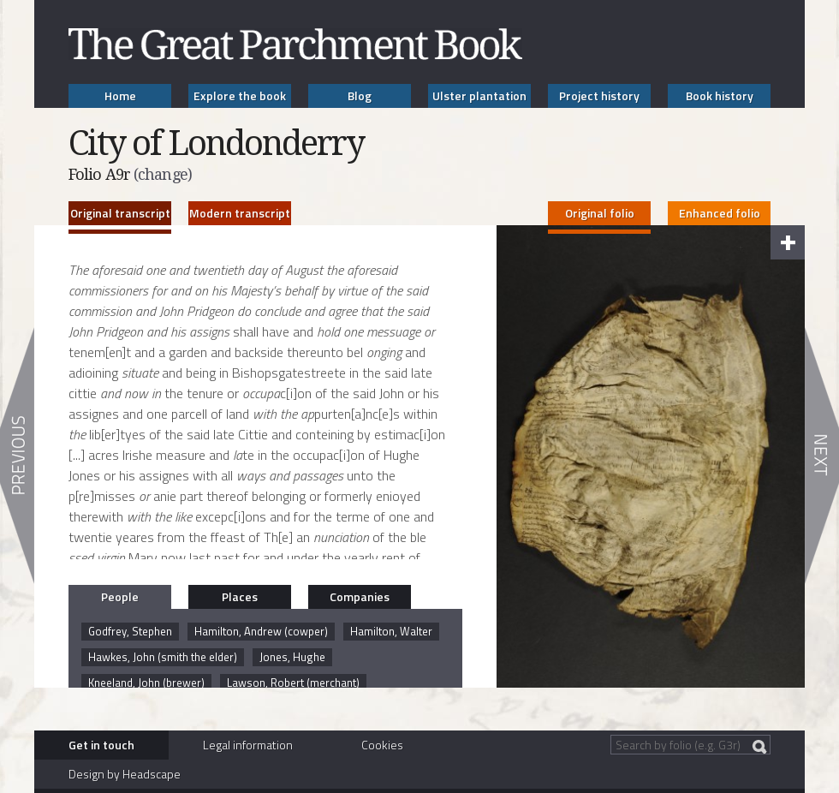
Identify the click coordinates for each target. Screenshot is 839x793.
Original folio (599, 213)
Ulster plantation (479, 95)
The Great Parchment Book (295, 44)
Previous (17, 455)
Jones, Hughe (292, 656)
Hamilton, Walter (391, 631)
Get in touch (101, 745)
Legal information (248, 745)
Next (822, 455)
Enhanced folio (719, 213)
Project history (599, 95)
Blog (360, 95)
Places (240, 596)
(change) (163, 174)
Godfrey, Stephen (130, 631)
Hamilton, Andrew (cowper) (261, 631)
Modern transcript (239, 213)
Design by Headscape (124, 774)
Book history (719, 95)
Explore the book (239, 95)
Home (120, 95)
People (120, 596)
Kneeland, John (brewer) (146, 682)
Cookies (382, 745)
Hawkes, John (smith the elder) (162, 656)
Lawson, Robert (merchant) (293, 682)
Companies (360, 596)
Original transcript (120, 213)
